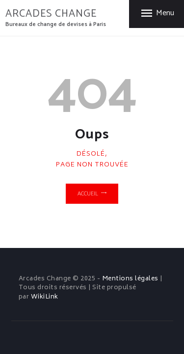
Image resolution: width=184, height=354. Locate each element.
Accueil (88, 193)
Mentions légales (130, 278)
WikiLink (44, 297)
